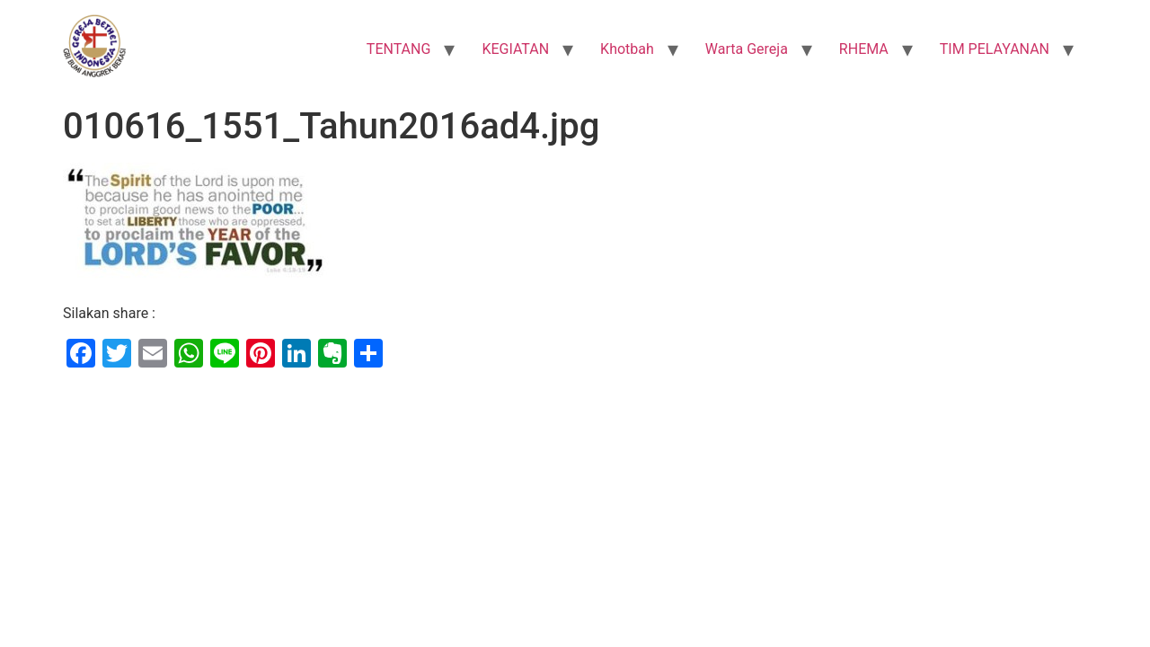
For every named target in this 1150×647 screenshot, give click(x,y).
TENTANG (399, 49)
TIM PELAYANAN (994, 49)
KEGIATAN (515, 49)
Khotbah (627, 49)
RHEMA (864, 49)
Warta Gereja (746, 49)
